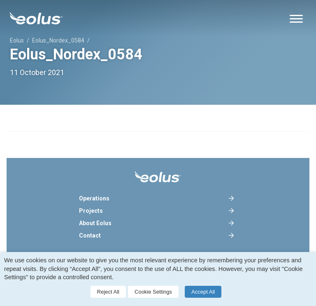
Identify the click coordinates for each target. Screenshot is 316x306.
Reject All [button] (108, 292)
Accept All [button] (203, 292)
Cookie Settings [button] (153, 292)
